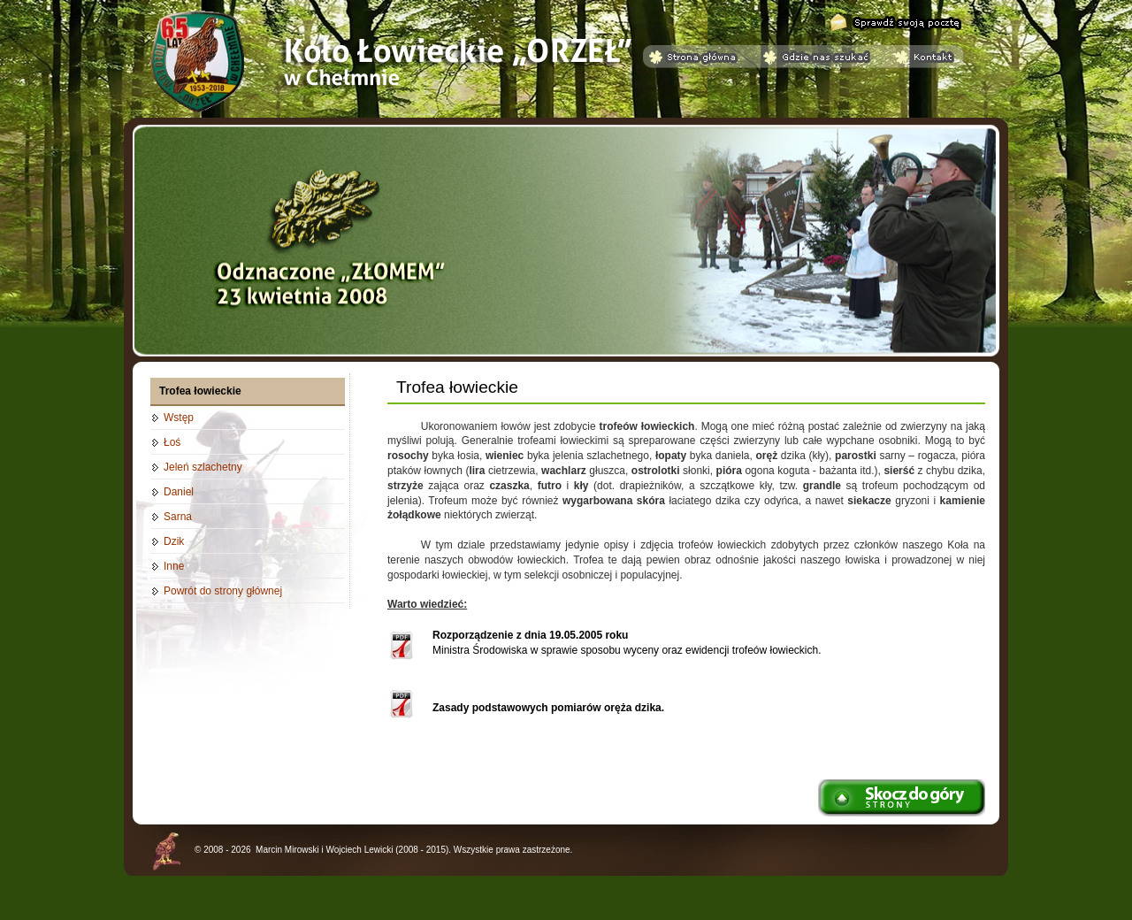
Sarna (178, 516)
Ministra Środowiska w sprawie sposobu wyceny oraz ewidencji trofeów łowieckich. (627, 642)
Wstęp (179, 417)
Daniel (179, 492)
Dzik (174, 541)
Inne (174, 566)
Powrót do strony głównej (223, 591)
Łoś (172, 442)
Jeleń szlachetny (203, 467)
